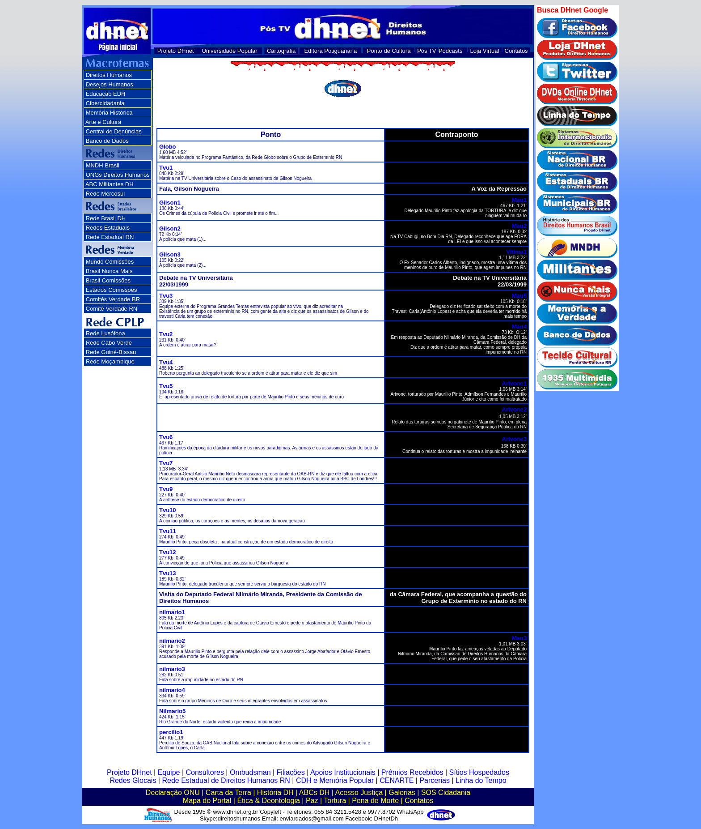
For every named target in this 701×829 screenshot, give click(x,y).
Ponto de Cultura (389, 50)
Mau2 (519, 225)
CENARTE (397, 780)
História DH (275, 792)
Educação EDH (106, 93)
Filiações (291, 772)
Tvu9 (166, 489)
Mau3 (519, 638)
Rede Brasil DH (106, 218)
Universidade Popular (229, 50)
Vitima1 (516, 251)
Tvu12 (167, 552)
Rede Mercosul (105, 193)
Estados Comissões (111, 289)
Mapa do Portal (207, 800)
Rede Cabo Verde (109, 342)
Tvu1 (166, 167)
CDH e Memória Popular (335, 780)
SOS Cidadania (445, 792)
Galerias (402, 792)
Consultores (205, 772)
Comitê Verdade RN (112, 308)
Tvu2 (166, 334)
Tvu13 (167, 573)
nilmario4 (172, 690)
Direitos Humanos (109, 75)
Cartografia (281, 50)
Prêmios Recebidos (412, 772)
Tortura (335, 800)
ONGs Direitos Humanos (118, 174)
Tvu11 (167, 531)
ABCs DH (314, 792)
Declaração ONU (173, 792)
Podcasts (450, 50)
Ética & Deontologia (268, 800)
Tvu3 (166, 295)
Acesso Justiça (359, 792)
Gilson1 (170, 202)
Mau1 (519, 200)
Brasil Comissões (108, 280)
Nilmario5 (172, 711)
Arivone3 (514, 439)
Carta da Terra (228, 792)
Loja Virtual (484, 50)
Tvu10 (167, 510)
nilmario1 (172, 612)
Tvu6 (166, 437)
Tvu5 (166, 386)
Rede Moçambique (110, 361)
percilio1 (171, 732)
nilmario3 (172, 669)
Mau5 (519, 295)
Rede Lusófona (105, 333)
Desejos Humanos (109, 84)
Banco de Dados (107, 140)
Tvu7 (166, 463)
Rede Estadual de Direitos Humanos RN (226, 780)
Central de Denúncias (114, 131)
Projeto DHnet (175, 50)
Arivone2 (514, 409)
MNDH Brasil (102, 165)
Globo (167, 146)
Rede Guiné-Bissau (111, 352)
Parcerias (434, 780)
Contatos (516, 50)
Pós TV (426, 50)
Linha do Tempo (481, 780)
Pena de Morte (375, 800)
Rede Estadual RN (110, 237)
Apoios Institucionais (343, 772)
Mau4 (519, 326)
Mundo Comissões (110, 261)
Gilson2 (170, 228)
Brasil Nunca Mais (109, 271)
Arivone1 (514, 383)
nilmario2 (172, 640)
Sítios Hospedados (479, 772)
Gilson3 (170, 254)
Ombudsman (250, 772)
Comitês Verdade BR (113, 299)
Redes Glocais (133, 780)
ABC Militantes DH (109, 184)
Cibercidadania (105, 103)
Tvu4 (166, 362)
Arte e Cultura (103, 122)
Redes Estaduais (108, 227)
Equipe (169, 772)
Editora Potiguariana (330, 50)
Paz (312, 800)
